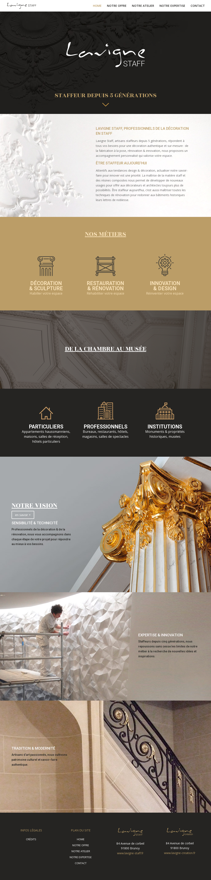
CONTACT (198, 6)
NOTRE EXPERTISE (172, 6)
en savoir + (23, 515)
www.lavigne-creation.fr (179, 853)
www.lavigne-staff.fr (130, 853)
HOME (97, 6)
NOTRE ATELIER (143, 6)
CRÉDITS (31, 839)
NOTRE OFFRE (117, 6)
